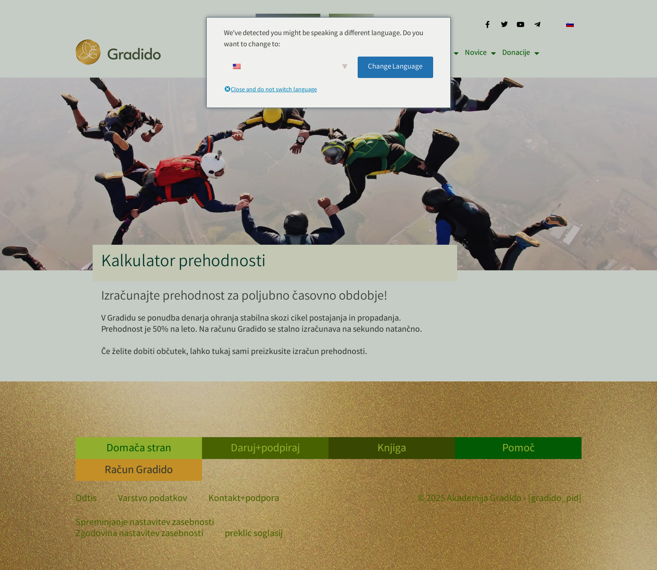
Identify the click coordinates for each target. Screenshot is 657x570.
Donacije (520, 53)
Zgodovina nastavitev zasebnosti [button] (139, 534)
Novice (480, 53)
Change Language (395, 67)
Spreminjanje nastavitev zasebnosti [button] (144, 523)
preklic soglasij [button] (254, 534)
